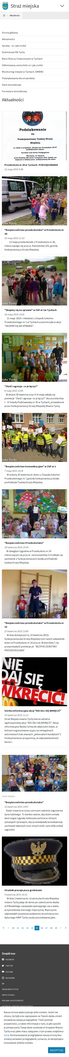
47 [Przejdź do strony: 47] (46, 928)
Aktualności (15, 15)
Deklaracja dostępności (12, 1000)
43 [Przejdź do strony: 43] (27, 928)
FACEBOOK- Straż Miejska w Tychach (17, 1006)
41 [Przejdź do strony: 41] (18, 928)
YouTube (7, 971)
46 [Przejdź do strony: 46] (42, 928)
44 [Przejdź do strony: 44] (32, 928)
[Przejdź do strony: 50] (65, 928)
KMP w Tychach (8, 995)
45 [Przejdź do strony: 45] (37, 928)
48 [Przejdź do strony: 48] (51, 928)
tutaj (6, 1035)
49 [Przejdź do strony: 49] (56, 928)
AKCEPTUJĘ (56, 1050)
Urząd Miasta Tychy (10, 989)
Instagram (8, 977)
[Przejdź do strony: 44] (8, 928)
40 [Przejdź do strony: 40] (13, 928)
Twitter (7, 965)
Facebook (8, 959)
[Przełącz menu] (62, 5)
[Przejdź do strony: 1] (3, 928)
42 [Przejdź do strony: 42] (23, 928)
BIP (3, 984)
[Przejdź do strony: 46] (60, 928)
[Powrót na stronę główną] (4, 15)
